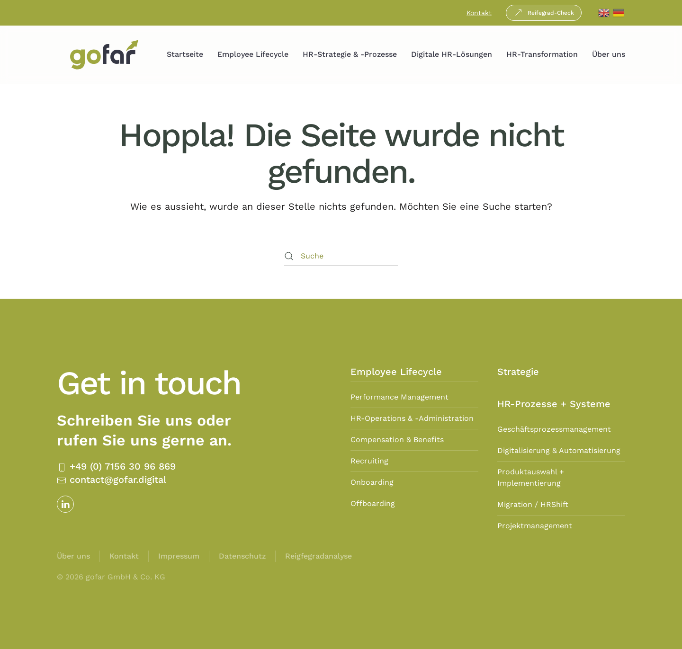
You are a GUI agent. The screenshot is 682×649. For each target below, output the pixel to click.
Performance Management (399, 396)
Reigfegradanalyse (318, 555)
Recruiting (369, 460)
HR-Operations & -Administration (412, 418)
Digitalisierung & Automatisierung (558, 450)
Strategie (518, 371)
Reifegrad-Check (543, 13)
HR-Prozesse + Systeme (553, 403)
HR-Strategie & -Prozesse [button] (350, 54)
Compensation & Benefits (397, 439)
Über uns (73, 555)
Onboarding (372, 482)
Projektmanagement (534, 525)
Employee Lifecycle (252, 54)
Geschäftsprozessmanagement (554, 429)
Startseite (185, 54)
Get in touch (149, 383)
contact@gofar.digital (111, 479)
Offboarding (372, 503)
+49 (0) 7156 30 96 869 (116, 466)
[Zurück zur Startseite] (104, 54)
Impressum (178, 555)
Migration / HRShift (532, 504)
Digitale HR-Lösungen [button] (451, 54)
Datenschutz (242, 555)
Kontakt (479, 13)
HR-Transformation (542, 54)
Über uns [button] (608, 54)
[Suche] (341, 256)
